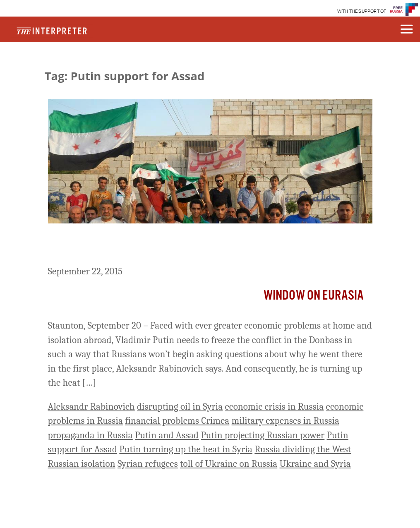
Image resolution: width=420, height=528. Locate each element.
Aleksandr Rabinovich (91, 406)
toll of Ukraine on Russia (228, 463)
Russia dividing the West (302, 449)
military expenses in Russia (285, 420)
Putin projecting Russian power (262, 435)
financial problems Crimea (177, 420)
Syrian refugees (148, 463)
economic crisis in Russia (274, 406)
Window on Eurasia (314, 295)
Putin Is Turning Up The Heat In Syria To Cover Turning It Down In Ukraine (204, 246)
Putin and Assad (167, 435)
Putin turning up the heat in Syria (185, 449)
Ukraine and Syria (314, 463)
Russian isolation (81, 463)
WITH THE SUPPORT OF (361, 11)
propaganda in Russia (90, 435)
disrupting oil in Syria (180, 406)
